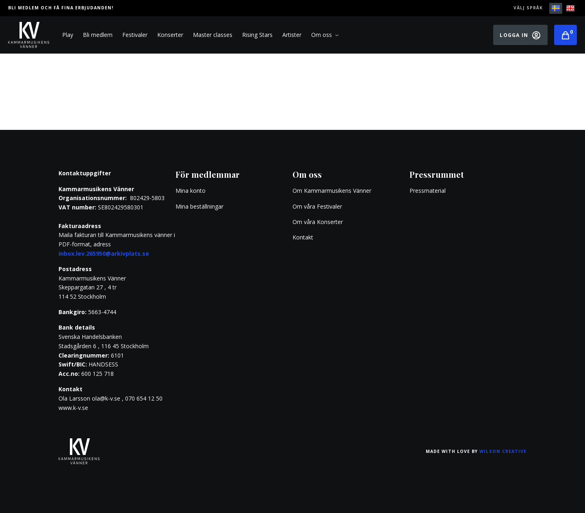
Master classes (212, 35)
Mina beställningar (199, 206)
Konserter (170, 35)
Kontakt (302, 237)
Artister (291, 35)
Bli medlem (98, 35)
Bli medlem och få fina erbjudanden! (60, 8)
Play (67, 35)
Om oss (325, 35)
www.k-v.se (73, 408)
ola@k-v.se (106, 398)
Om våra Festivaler (318, 206)
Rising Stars (257, 35)
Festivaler (134, 35)
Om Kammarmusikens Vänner (331, 190)
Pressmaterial (428, 190)
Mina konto (191, 190)
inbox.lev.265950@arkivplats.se (103, 253)
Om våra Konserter (317, 222)
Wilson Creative (502, 451)
